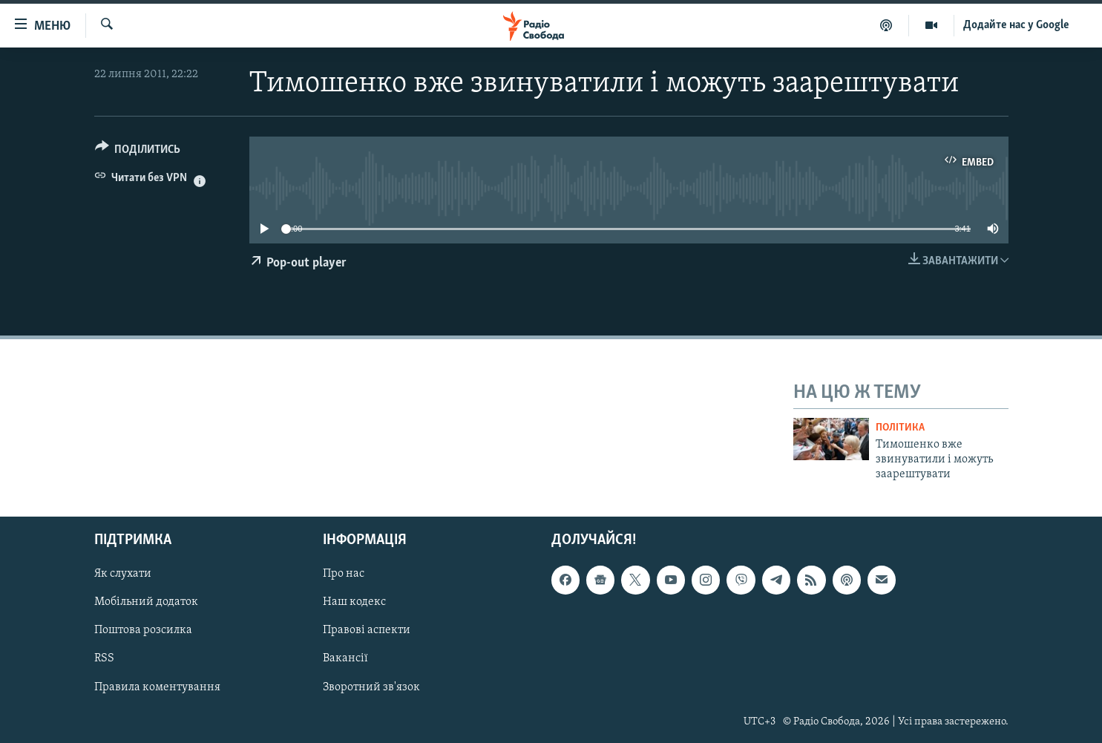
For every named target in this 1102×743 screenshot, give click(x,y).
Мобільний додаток (146, 602)
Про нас (343, 574)
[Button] (138, 152)
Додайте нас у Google (1016, 25)
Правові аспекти (366, 630)
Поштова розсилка (143, 630)
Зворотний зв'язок (371, 687)
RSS (104, 658)
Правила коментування (157, 687)
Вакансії (345, 658)
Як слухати (122, 574)
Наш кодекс (354, 602)
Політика (900, 427)
